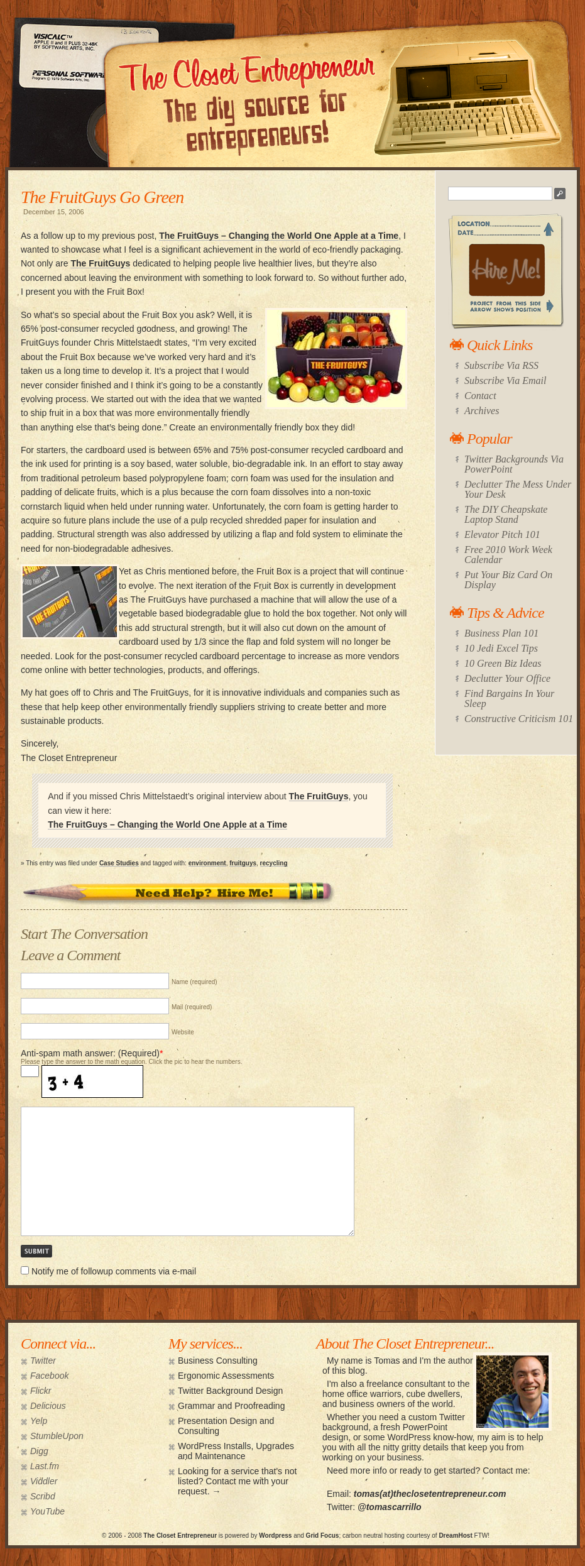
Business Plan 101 (501, 633)
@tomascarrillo (390, 1507)
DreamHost (455, 1535)
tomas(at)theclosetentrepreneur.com (430, 1494)
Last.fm (44, 1466)
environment (207, 863)
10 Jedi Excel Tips (501, 648)
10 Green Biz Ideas (503, 663)
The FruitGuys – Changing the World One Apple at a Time (278, 236)
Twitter (43, 1360)
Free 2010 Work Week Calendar (508, 554)
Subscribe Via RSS (501, 365)
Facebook (49, 1376)
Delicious (48, 1406)
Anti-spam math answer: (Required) (90, 1053)
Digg (39, 1451)
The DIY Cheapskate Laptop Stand (505, 514)
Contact (480, 395)
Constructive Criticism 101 (518, 718)
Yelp (38, 1421)
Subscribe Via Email (505, 380)
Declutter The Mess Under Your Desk (517, 489)
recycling (274, 863)
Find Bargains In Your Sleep (509, 698)
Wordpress (275, 1535)
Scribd (42, 1496)
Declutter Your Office (507, 678)
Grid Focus (322, 1535)
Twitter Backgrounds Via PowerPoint (514, 464)
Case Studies (119, 863)
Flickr (40, 1391)
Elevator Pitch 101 (502, 534)
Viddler (43, 1481)
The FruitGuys (100, 263)
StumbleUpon (57, 1436)
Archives (481, 410)
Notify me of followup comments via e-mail (113, 1271)
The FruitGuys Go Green (102, 197)
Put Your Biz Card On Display (508, 579)
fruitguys (242, 863)
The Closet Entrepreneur (180, 1535)
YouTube (47, 1511)
